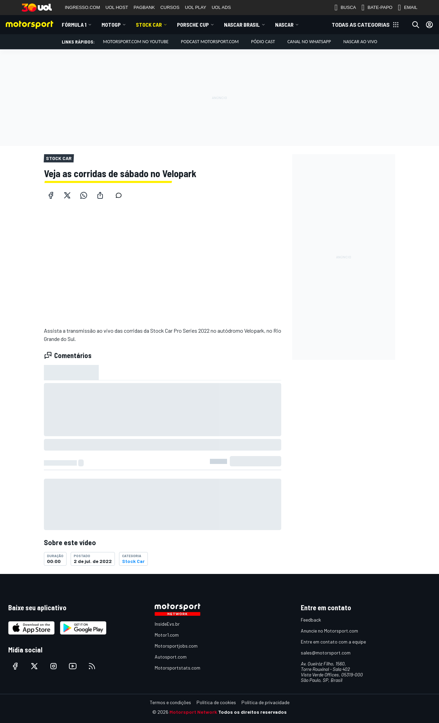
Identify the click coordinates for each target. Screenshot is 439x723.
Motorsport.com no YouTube (135, 42)
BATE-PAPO (376, 7)
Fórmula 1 (74, 24)
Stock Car (149, 24)
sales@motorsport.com (326, 652)
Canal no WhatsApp (309, 42)
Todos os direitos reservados (252, 712)
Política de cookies (216, 702)
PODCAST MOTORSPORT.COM (210, 42)
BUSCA (345, 7)
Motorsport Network (193, 712)
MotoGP (111, 24)
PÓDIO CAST (263, 42)
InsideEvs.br (167, 624)
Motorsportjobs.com (176, 646)
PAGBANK (144, 7)
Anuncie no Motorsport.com (329, 631)
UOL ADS (221, 7)
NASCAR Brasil (242, 24)
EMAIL (407, 7)
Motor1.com (167, 635)
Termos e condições (170, 702)
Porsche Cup (193, 24)
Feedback (311, 620)
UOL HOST (117, 7)
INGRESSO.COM (82, 7)
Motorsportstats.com (177, 668)
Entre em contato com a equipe (333, 642)
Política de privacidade (265, 702)
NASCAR (284, 24)
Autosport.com (171, 657)
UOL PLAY (195, 7)
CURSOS (169, 7)
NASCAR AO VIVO (360, 42)
